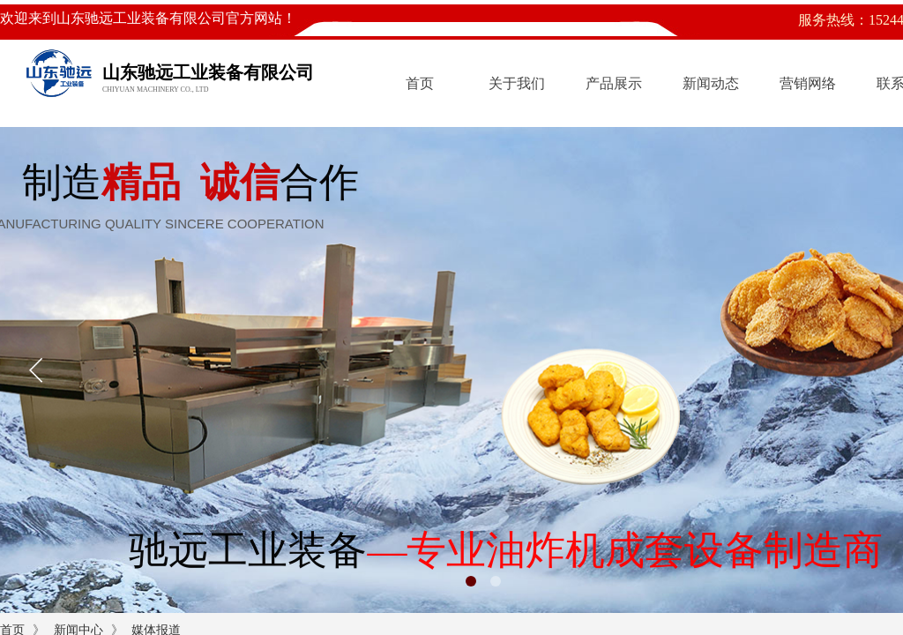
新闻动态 (711, 83)
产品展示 (614, 83)
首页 (420, 83)
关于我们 (517, 83)
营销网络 (808, 83)
